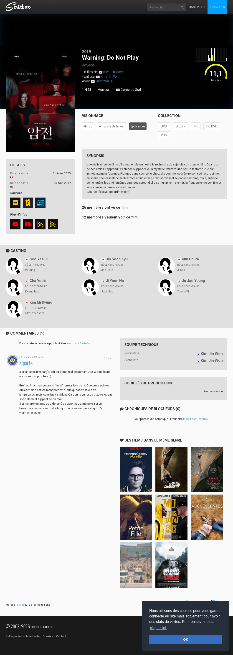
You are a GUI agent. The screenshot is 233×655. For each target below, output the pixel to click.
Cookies (48, 636)
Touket (19, 604)
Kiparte (26, 362)
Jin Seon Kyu (117, 259)
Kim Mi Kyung (41, 302)
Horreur (103, 90)
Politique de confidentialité (23, 636)
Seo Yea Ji (104, 81)
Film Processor (34, 313)
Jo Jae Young (193, 281)
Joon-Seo (107, 291)
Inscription (197, 6)
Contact (61, 636)
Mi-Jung (30, 270)
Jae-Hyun (107, 270)
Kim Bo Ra (190, 259)
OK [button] (185, 639)
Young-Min (183, 291)
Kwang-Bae (32, 291)
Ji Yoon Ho (115, 281)
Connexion (217, 6)
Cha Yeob (38, 281)
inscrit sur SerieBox (78, 343)
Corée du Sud (128, 90)
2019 (86, 51)
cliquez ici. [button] (158, 628)
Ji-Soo (181, 270)
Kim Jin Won (113, 72)
